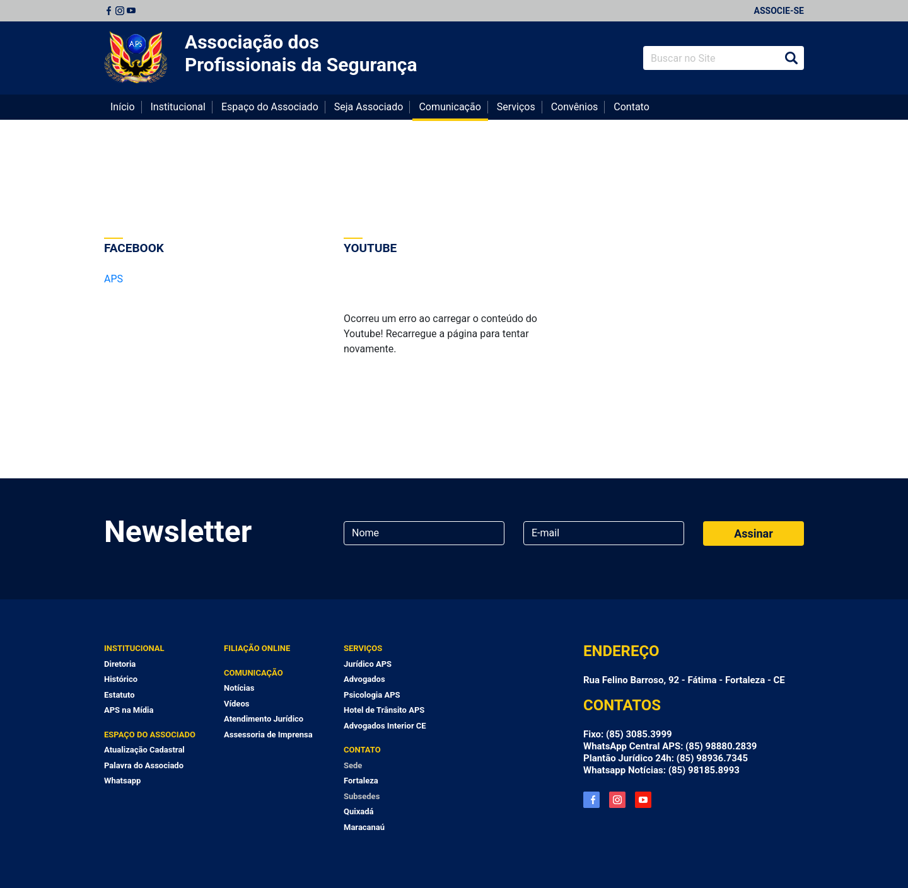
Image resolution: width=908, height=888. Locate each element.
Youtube (131, 10)
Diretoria (120, 664)
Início (122, 107)
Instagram (119, 10)
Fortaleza (361, 780)
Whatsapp (122, 780)
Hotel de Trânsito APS (384, 710)
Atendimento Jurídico (263, 719)
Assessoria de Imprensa (268, 734)
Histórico (120, 679)
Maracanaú (364, 827)
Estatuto (119, 695)
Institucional (178, 107)
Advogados (364, 679)
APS (113, 279)
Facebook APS (591, 800)
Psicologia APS (372, 695)
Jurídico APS (368, 664)
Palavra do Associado (143, 765)
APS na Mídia (128, 710)
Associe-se (779, 11)
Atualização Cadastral (144, 749)
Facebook (108, 10)
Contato (631, 107)
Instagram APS (617, 800)
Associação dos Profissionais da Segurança (301, 53)
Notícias (239, 688)
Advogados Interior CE (385, 725)
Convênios (574, 107)
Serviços (516, 107)
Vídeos (236, 703)
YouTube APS (643, 800)
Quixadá (359, 811)
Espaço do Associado (269, 107)
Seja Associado (369, 107)
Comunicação (449, 107)
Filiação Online (257, 648)
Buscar (791, 58)
